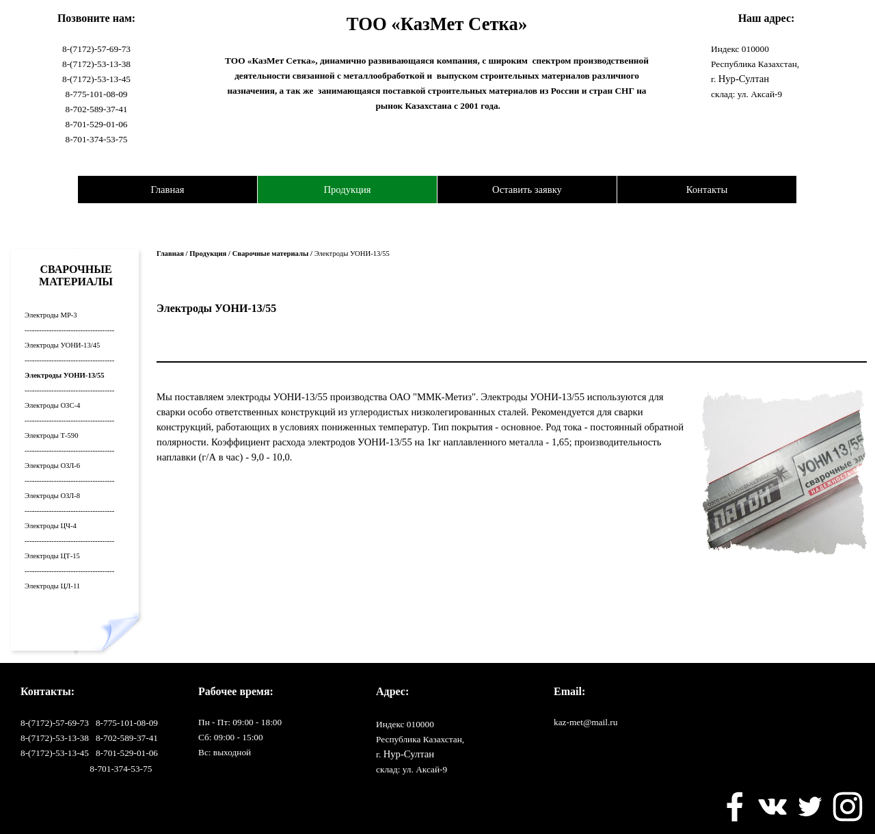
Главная (167, 189)
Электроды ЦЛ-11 (52, 586)
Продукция (347, 189)
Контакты (707, 189)
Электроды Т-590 (51, 435)
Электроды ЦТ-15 (52, 556)
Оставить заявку (527, 189)
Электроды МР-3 (51, 315)
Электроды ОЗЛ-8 (52, 495)
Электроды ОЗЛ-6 (52, 465)
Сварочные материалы (270, 253)
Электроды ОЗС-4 (52, 405)
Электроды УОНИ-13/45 (62, 345)
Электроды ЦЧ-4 (51, 526)
